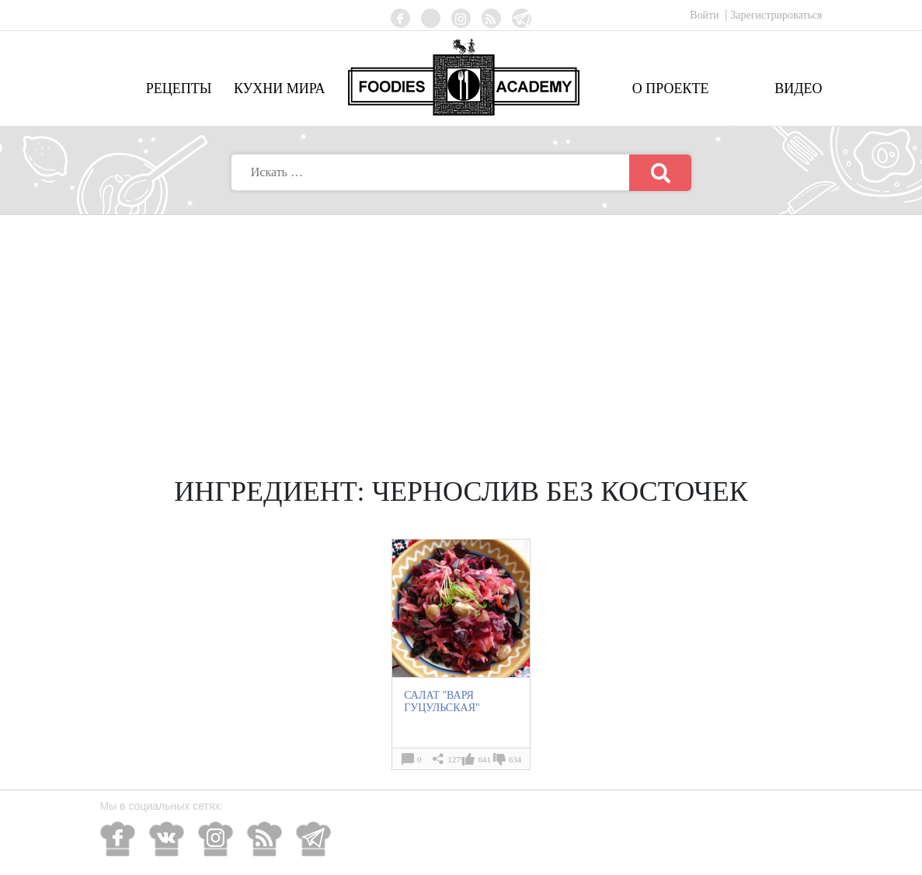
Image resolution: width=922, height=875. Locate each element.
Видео (798, 88)
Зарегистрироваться (776, 15)
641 (484, 759)
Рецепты (179, 88)
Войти (706, 15)
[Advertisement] (461, 331)
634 (515, 759)
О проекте (670, 88)
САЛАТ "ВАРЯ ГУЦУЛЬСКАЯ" (441, 701)
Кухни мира (279, 88)
